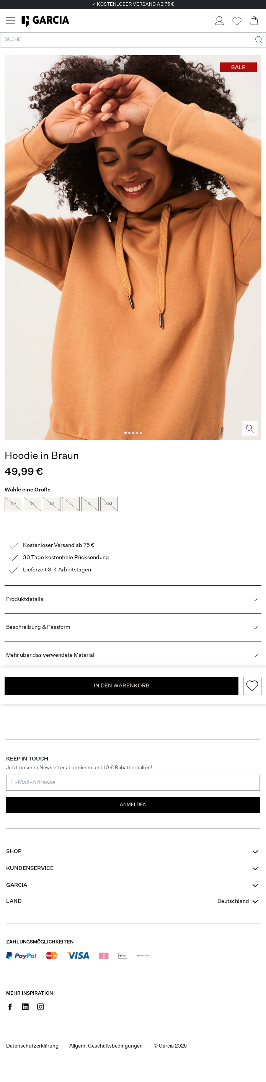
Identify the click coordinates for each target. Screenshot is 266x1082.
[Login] (219, 20)
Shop (13, 842)
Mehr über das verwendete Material (133, 646)
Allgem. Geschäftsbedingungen (106, 1037)
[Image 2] (129, 433)
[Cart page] (254, 20)
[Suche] (258, 39)
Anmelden (133, 795)
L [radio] (70, 504)
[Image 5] (141, 433)
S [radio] (32, 504)
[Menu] (10, 20)
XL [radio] (90, 504)
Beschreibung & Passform (133, 618)
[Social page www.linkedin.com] (25, 997)
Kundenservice (30, 859)
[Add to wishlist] (252, 676)
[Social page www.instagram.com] (40, 997)
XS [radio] (13, 504)
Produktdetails (133, 590)
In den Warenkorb (121, 676)
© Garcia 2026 (170, 1037)
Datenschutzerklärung (32, 1037)
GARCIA (16, 876)
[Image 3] (133, 433)
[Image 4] (137, 433)
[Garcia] (45, 20)
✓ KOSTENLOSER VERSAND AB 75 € (133, 4)
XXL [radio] (109, 504)
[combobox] (238, 892)
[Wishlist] (236, 21)
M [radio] (51, 504)
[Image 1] (125, 433)
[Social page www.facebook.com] (10, 997)
